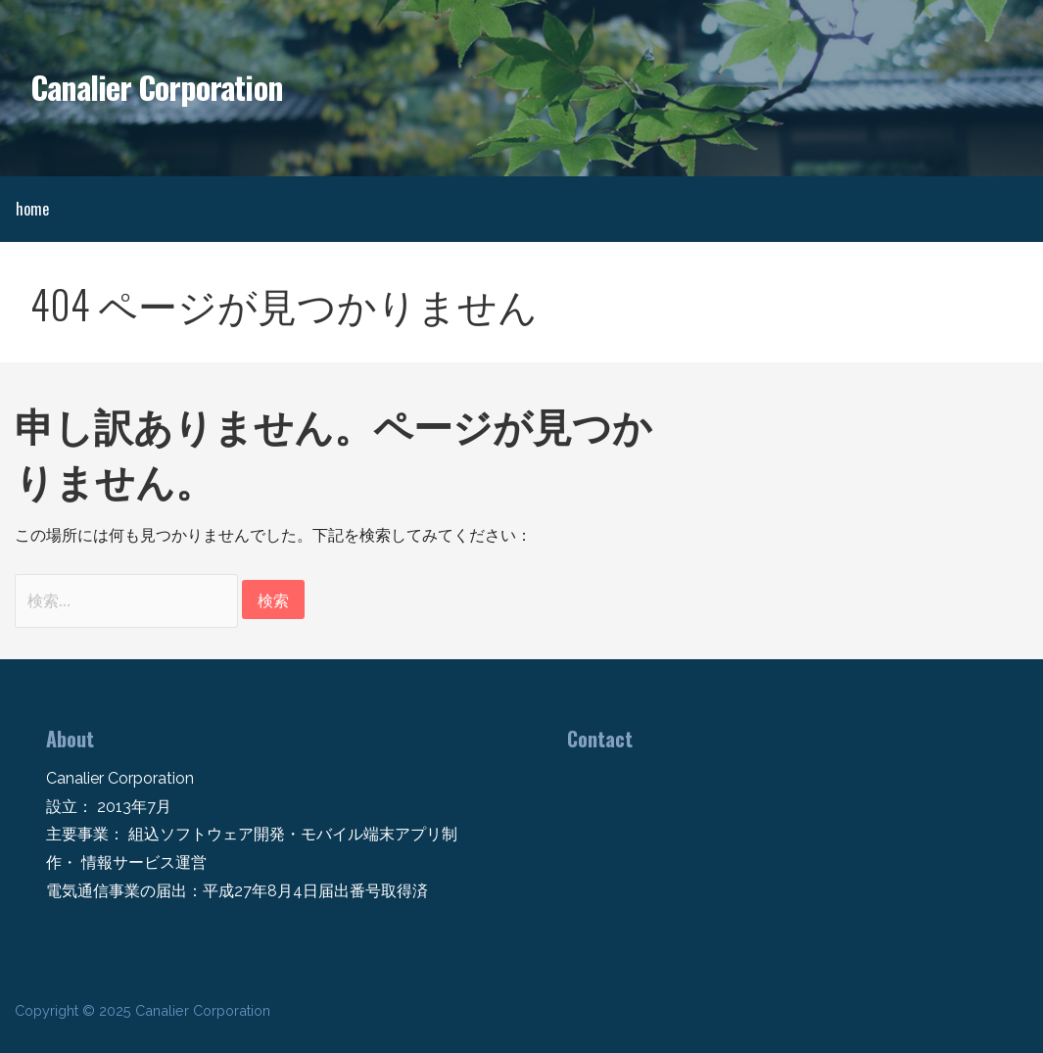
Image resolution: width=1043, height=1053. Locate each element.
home (32, 208)
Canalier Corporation (156, 87)
